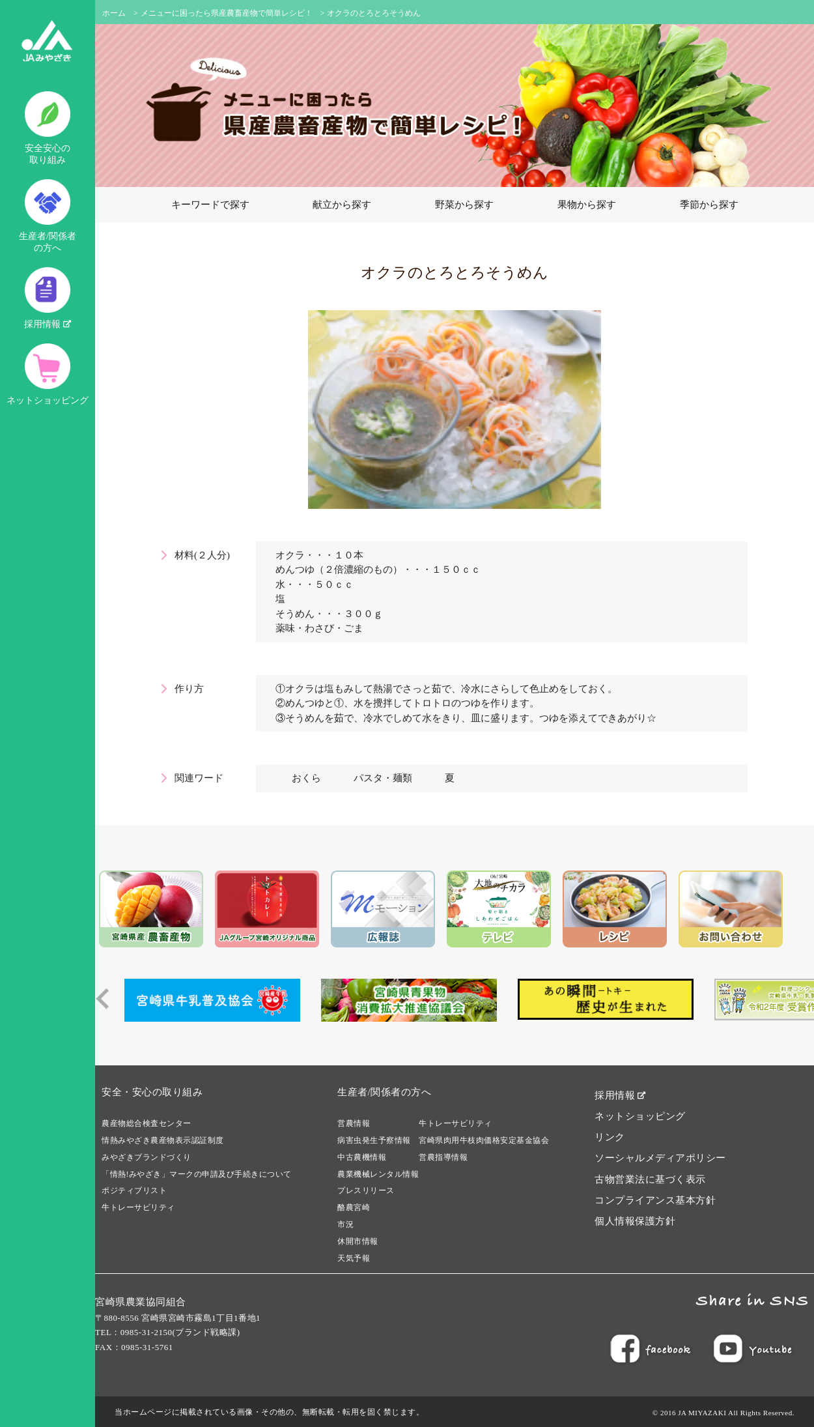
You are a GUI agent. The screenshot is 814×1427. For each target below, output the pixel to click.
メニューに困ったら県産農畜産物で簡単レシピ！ (227, 13)
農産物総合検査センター (146, 1123)
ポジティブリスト (134, 1190)
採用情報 (47, 298)
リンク (610, 1137)
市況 (345, 1224)
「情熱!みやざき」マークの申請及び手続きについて (197, 1174)
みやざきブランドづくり (146, 1157)
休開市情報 (357, 1241)
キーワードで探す (210, 204)
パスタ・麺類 (383, 778)
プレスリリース (366, 1190)
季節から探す (709, 204)
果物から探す (586, 204)
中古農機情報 (361, 1157)
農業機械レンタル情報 (378, 1174)
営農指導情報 (443, 1157)
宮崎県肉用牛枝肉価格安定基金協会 (484, 1140)
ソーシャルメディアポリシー (660, 1158)
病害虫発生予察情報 (374, 1140)
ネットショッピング (48, 374)
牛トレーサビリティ (138, 1207)
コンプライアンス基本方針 (655, 1200)
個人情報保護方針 (635, 1221)
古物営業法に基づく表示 (650, 1179)
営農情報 (353, 1123)
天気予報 (353, 1258)
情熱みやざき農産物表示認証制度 (163, 1140)
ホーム (114, 13)
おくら (306, 778)
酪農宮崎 (353, 1207)
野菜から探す (464, 204)
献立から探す (342, 204)
